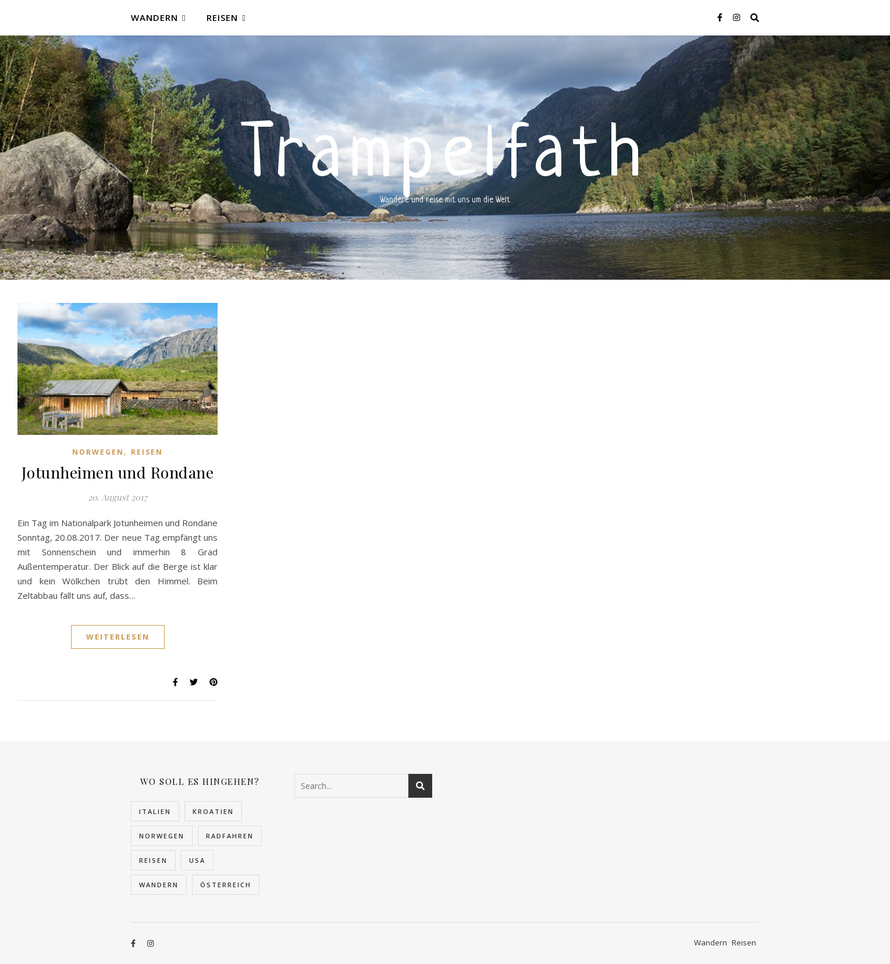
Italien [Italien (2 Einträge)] (155, 811)
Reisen (222, 17)
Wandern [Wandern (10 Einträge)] (159, 884)
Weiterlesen (117, 636)
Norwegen (98, 452)
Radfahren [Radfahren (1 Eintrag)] (230, 835)
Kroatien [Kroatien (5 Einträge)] (213, 811)
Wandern (154, 17)
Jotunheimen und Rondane (118, 472)
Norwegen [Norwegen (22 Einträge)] (161, 835)
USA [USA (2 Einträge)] (197, 860)
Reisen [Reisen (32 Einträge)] (153, 860)
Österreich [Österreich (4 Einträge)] (225, 884)
